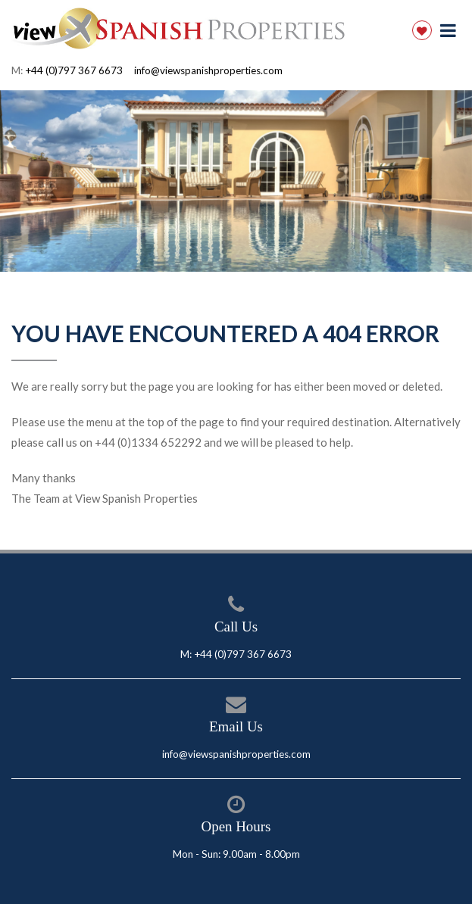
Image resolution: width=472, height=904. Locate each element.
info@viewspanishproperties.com (208, 70)
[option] (236, 181)
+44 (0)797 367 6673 (74, 70)
